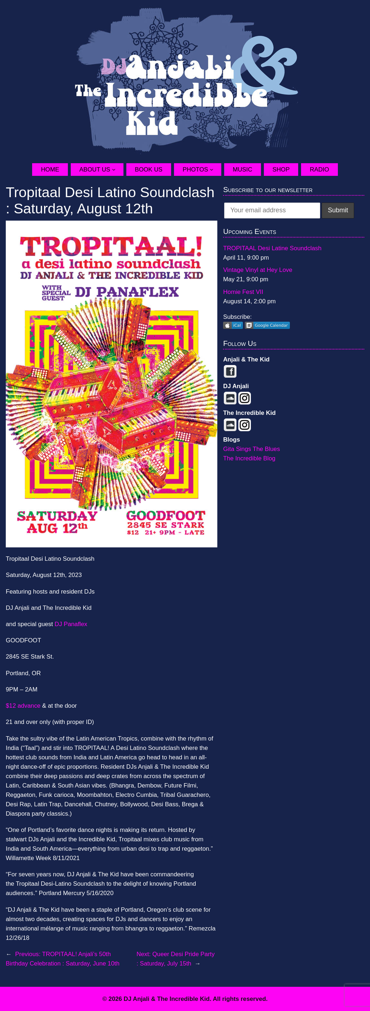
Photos (195, 169)
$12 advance (23, 705)
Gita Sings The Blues (251, 449)
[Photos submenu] (215, 169)
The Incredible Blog (249, 458)
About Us (94, 169)
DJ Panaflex (71, 624)
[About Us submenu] (117, 169)
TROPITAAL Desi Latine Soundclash (272, 248)
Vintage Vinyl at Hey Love (257, 269)
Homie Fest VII (243, 291)
